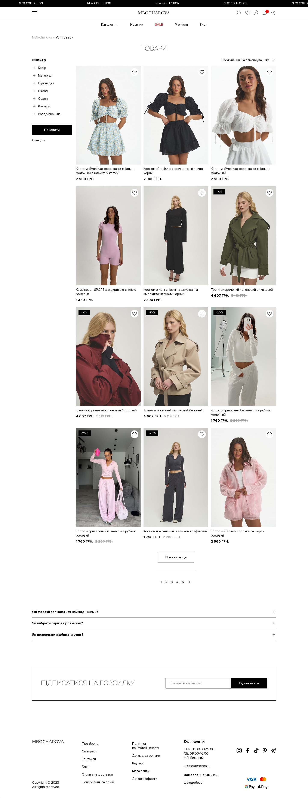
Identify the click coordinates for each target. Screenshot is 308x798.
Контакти (89, 759)
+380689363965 (197, 766)
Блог (203, 24)
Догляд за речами (146, 756)
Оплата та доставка (97, 774)
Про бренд (90, 744)
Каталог (107, 24)
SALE (159, 24)
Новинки (136, 24)
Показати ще (176, 557)
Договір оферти (144, 779)
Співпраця (89, 751)
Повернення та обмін (98, 782)
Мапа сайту (140, 771)
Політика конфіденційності (145, 746)
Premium (181, 24)
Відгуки (138, 763)
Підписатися (249, 683)
